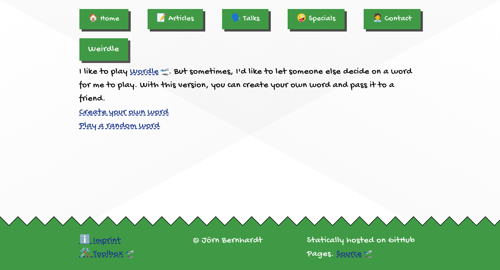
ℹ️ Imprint (100, 240)
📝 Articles (175, 19)
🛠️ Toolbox (101, 254)
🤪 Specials (316, 19)
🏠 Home (103, 19)
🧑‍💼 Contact (392, 19)
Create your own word (124, 112)
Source (349, 254)
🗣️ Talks (245, 19)
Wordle (144, 71)
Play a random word (119, 125)
